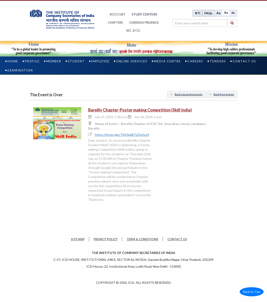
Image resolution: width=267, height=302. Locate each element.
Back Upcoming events (186, 94)
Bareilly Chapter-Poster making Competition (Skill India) (140, 110)
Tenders (218, 61)
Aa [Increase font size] (218, 13)
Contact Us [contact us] (244, 61)
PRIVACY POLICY (106, 239)
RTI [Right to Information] (197, 13)
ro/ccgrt (118, 14)
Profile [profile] (32, 61)
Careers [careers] (195, 61)
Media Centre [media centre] (167, 61)
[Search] (232, 23)
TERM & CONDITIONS (142, 239)
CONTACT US (177, 239)
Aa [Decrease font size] (233, 12)
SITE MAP (78, 239)
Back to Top (251, 292)
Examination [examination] (20, 71)
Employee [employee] (100, 61)
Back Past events (221, 94)
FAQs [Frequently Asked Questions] (208, 13)
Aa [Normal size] (226, 13)
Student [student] (76, 61)
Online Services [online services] (131, 61)
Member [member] (53, 61)
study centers (144, 14)
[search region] (205, 23)
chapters (115, 23)
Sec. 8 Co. (133, 31)
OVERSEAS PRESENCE (144, 23)
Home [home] (13, 61)
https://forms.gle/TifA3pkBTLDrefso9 (122, 135)
